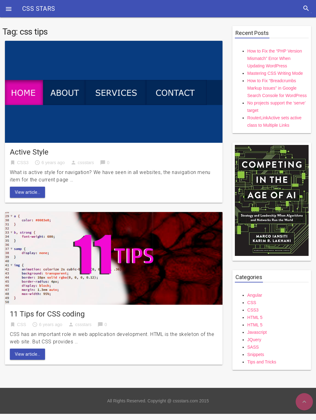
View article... (27, 192)
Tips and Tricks (261, 361)
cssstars (86, 162)
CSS (21, 324)
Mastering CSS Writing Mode (275, 73)
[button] (8, 8)
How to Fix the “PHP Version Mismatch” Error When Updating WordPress (274, 58)
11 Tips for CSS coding (47, 314)
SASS (253, 347)
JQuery (254, 339)
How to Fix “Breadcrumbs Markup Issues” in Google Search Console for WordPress (277, 88)
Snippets (255, 354)
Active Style (29, 152)
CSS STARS (38, 8)
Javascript (257, 332)
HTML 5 (254, 317)
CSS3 (23, 162)
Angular (254, 295)
